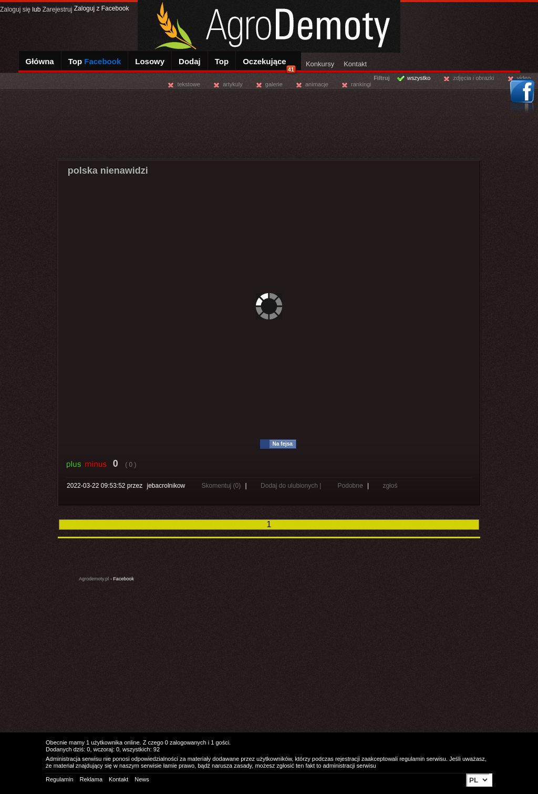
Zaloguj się (15, 9)
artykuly (233, 84)
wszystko (419, 78)
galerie (274, 84)
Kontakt (355, 64)
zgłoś (389, 485)
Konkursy (320, 64)
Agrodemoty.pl (94, 578)
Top (94, 61)
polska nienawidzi (108, 170)
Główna (40, 61)
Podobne (350, 485)
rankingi (361, 84)
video (524, 78)
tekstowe (188, 84)
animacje (316, 84)
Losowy (149, 61)
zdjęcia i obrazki (473, 78)
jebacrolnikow (166, 485)
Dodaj (190, 61)
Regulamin (60, 779)
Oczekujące (269, 65)
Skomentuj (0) (222, 485)
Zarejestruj (58, 9)
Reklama (91, 779)
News (141, 779)
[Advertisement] (269, 123)
